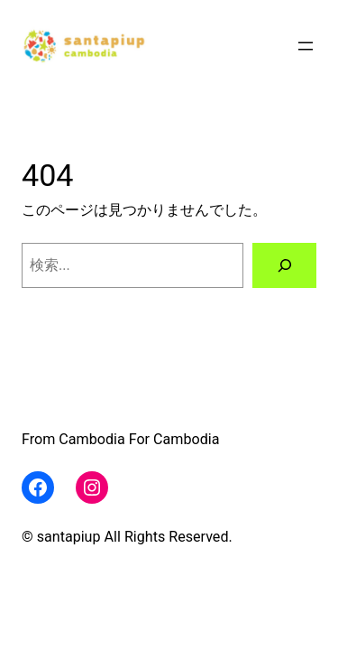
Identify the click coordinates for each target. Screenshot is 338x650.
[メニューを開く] (305, 46)
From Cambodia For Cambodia (120, 439)
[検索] (284, 265)
